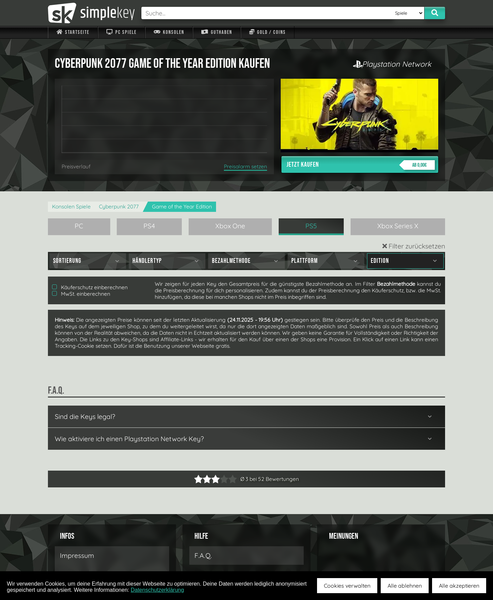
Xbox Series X (397, 226)
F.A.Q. (203, 555)
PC (79, 226)
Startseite (72, 32)
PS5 (311, 226)
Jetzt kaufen (361, 165)
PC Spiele (121, 32)
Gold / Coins (267, 32)
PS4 (149, 226)
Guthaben (216, 32)
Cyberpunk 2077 (119, 206)
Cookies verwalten (347, 585)
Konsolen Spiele (71, 206)
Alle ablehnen (405, 585)
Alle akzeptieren (459, 585)
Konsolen (169, 32)
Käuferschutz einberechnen (90, 287)
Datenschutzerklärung (157, 590)
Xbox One (230, 226)
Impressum (77, 555)
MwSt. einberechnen (81, 294)
